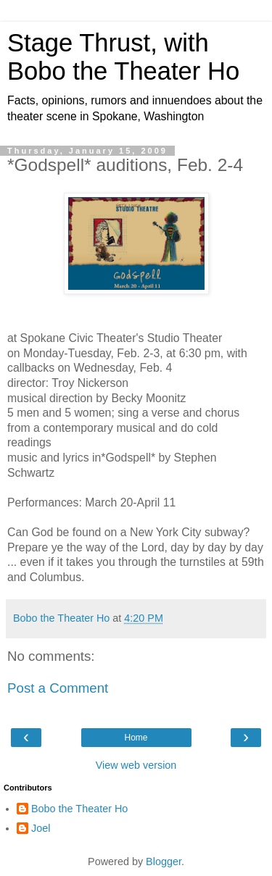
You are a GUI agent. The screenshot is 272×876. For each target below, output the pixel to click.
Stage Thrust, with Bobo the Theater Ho (123, 57)
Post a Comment (57, 688)
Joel (40, 828)
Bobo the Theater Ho (79, 808)
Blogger (163, 861)
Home (135, 738)
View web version (136, 765)
